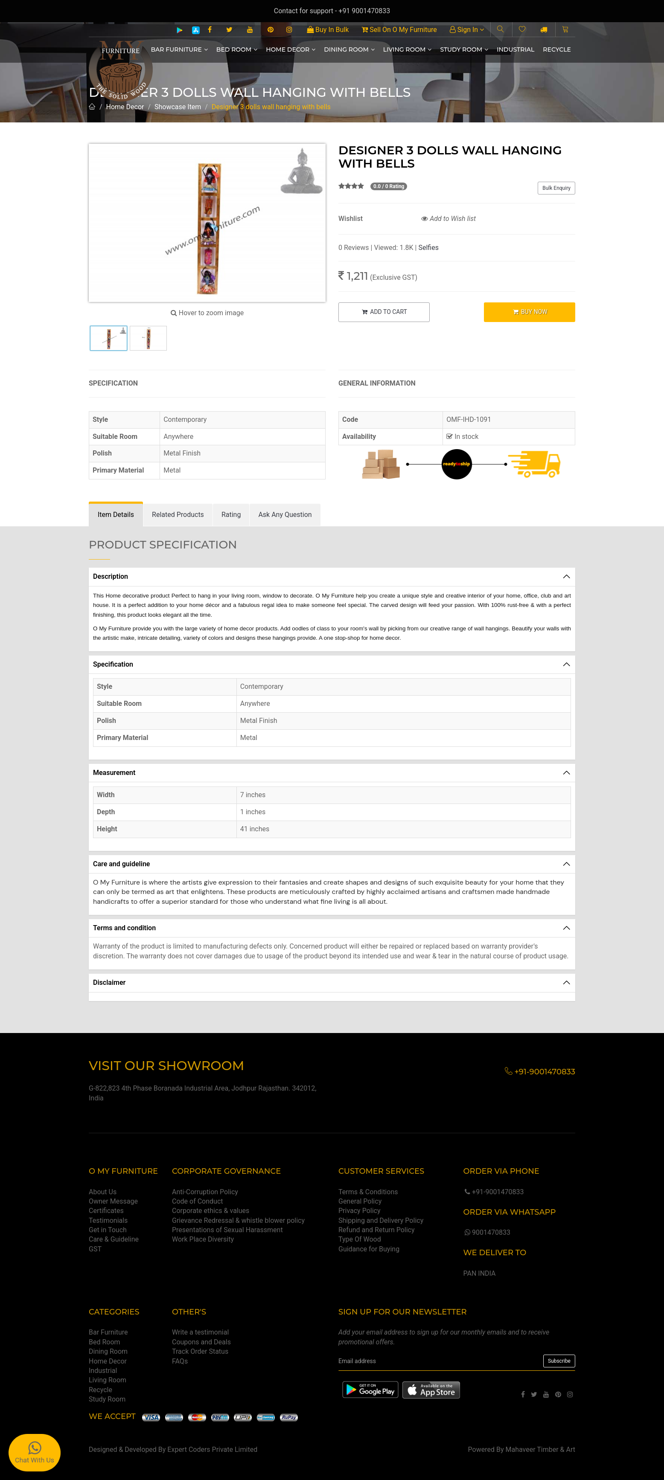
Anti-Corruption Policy (205, 1192)
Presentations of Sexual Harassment (227, 1230)
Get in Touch (108, 1230)
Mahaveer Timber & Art (541, 1449)
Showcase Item (177, 107)
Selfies (428, 248)
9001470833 (486, 1232)
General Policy (360, 1201)
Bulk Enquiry (556, 188)
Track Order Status (200, 1351)
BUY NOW (530, 311)
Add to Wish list (448, 219)
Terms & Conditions (368, 1192)
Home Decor (290, 49)
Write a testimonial (200, 1332)
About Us (102, 1192)
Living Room (407, 49)
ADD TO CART (384, 311)
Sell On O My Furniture (399, 30)
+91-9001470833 (493, 1192)
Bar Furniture (179, 49)
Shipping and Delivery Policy (380, 1220)
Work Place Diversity (203, 1239)
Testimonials (108, 1220)
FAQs (180, 1361)
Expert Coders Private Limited (212, 1449)
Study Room (464, 49)
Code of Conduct (197, 1201)
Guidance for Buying (368, 1249)
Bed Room (236, 49)
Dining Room (349, 49)
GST (95, 1249)
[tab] (116, 515)
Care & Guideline (114, 1239)
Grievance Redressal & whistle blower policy (238, 1220)
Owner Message (113, 1201)
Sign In (467, 30)
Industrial (515, 49)
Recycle (557, 49)
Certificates (106, 1211)
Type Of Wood (359, 1239)
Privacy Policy (359, 1211)
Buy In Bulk (328, 30)
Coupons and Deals (201, 1342)
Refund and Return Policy (376, 1230)
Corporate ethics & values (210, 1211)
